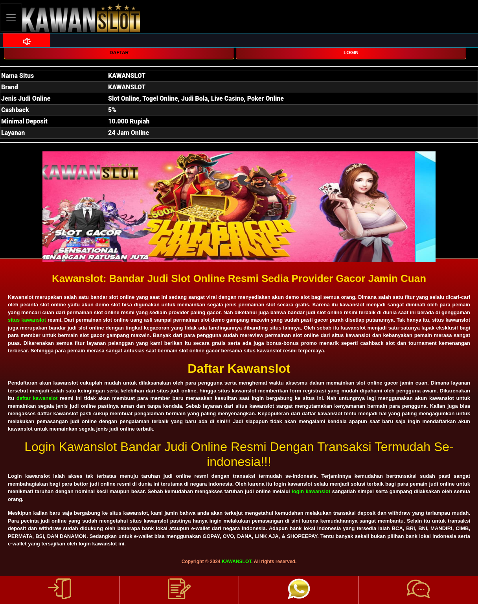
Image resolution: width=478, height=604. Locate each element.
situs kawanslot (27, 320)
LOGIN (351, 52)
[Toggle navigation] (11, 17)
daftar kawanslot (37, 398)
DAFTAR (119, 52)
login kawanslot (311, 491)
